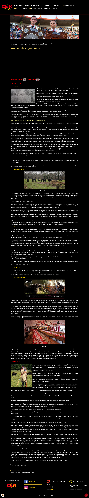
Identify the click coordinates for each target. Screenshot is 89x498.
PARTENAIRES (48, 5)
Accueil (16, 5)
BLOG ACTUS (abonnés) (21, 8)
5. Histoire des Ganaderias (24, 45)
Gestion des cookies (56, 496)
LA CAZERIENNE (53, 8)
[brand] (7, 7)
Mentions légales (31, 496)
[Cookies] (3, 495)
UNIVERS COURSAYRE (69, 5)
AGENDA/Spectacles (38, 5)
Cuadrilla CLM (28, 5)
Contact (22, 5)
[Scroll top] (86, 495)
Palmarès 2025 (57, 5)
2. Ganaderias (14, 45)
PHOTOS (40, 8)
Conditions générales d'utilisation (44, 496)
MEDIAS (46, 8)
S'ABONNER (33, 8)
